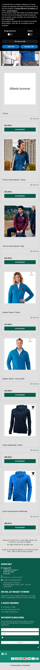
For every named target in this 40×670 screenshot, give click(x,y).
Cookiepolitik (25, 665)
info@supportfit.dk (14, 580)
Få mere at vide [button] (20, 41)
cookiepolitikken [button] (12, 11)
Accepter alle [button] (29, 46)
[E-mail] (20, 634)
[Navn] (20, 630)
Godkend (20, 642)
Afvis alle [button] (11, 46)
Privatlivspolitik (15, 665)
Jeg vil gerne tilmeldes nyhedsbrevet (21, 637)
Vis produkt (20, 130)
